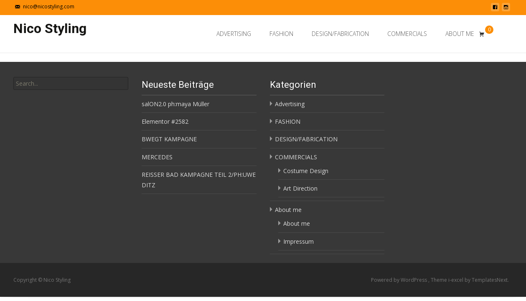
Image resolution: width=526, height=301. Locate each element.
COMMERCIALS (407, 34)
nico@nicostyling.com (48, 6)
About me (459, 34)
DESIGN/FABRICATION (340, 34)
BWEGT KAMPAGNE (169, 139)
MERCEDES (157, 157)
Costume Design (305, 171)
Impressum (298, 241)
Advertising (233, 34)
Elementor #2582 (165, 121)
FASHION (281, 34)
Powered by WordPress (399, 279)
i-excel (456, 279)
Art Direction (300, 188)
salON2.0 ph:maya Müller (175, 104)
